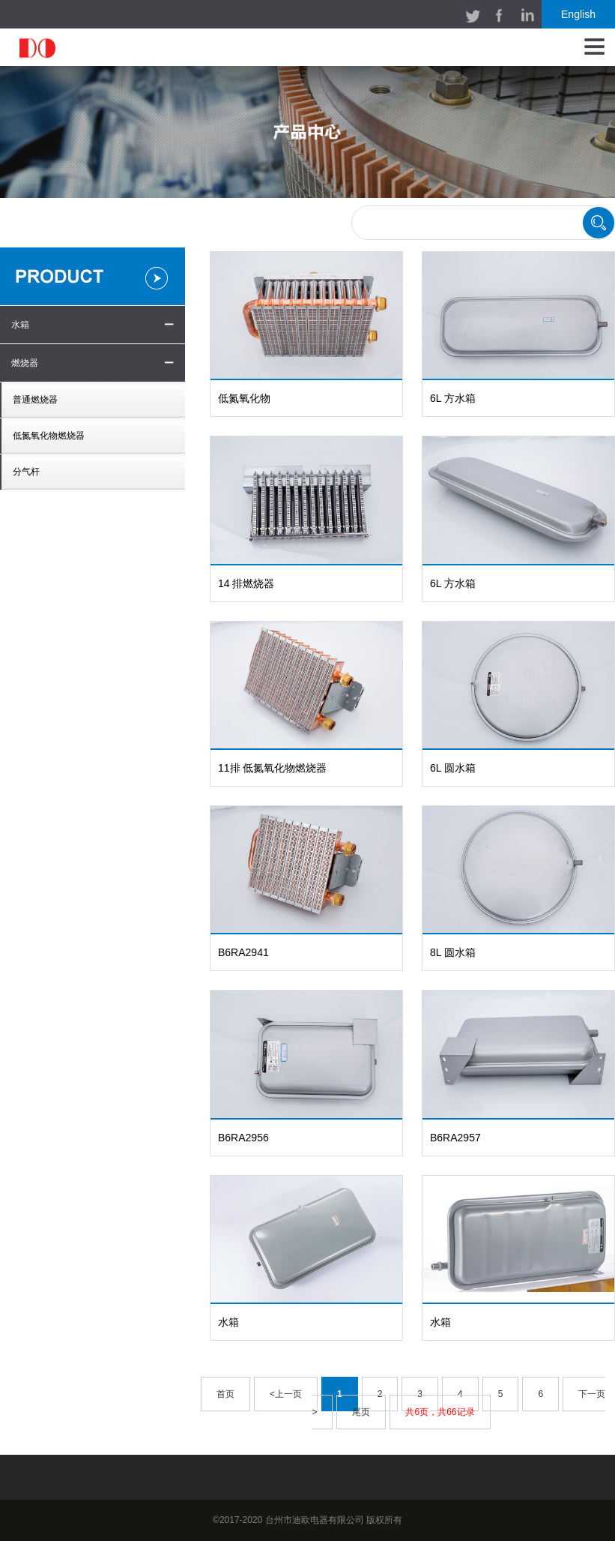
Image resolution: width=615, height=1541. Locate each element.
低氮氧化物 (244, 398)
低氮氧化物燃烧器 (49, 435)
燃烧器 (24, 363)
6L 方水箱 (453, 398)
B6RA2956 (243, 1138)
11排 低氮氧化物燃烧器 (272, 768)
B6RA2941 (243, 952)
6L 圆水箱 (453, 768)
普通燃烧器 (35, 399)
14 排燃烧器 (246, 583)
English (578, 14)
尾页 (361, 1412)
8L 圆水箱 (453, 952)
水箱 (20, 324)
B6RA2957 (455, 1138)
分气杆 (26, 471)
